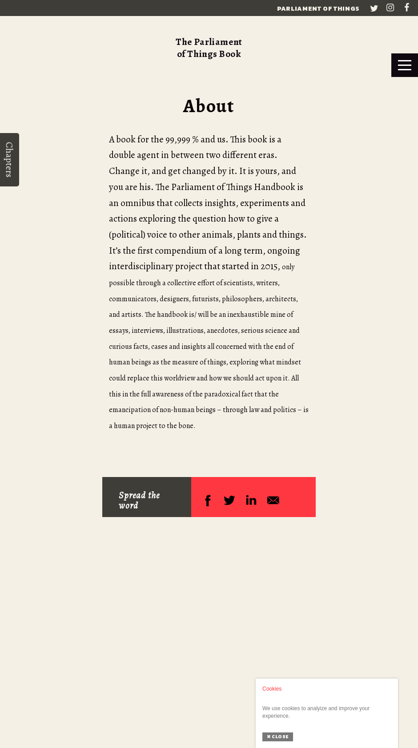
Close (278, 736)
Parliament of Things (318, 8)
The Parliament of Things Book (209, 48)
